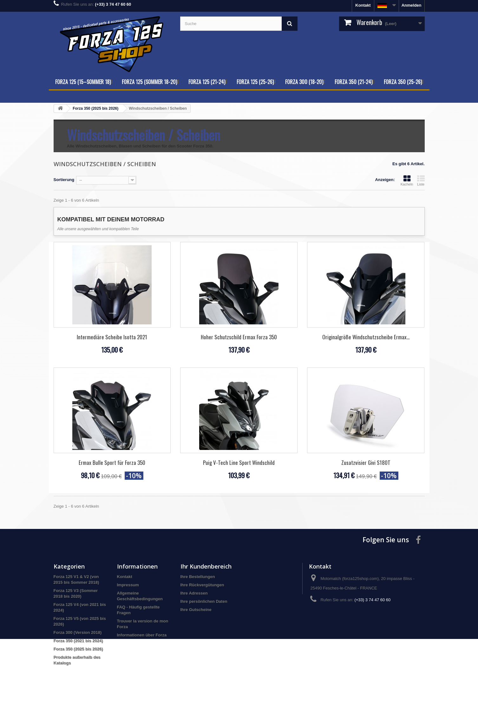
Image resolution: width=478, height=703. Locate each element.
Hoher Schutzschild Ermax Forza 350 (239, 337)
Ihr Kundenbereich (206, 566)
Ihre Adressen (194, 593)
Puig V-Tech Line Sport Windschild (239, 462)
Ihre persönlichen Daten (203, 601)
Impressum (128, 585)
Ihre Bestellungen (197, 576)
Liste (421, 180)
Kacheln (407, 180)
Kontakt (362, 5)
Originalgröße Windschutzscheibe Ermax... (365, 337)
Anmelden (412, 5)
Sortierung (64, 179)
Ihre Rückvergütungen (202, 585)
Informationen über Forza (142, 635)
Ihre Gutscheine (196, 609)
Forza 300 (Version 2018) (78, 632)
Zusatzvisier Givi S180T (365, 462)
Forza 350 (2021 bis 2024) (78, 640)
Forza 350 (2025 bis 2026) (78, 649)
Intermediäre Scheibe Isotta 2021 (112, 337)
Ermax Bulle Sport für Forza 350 (112, 462)
